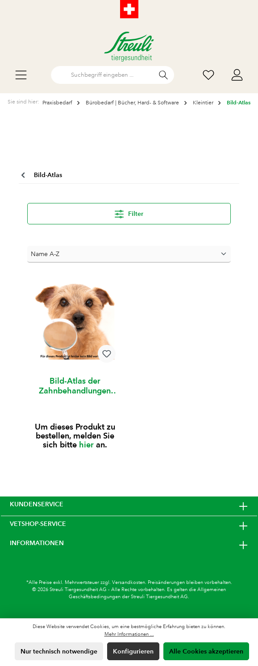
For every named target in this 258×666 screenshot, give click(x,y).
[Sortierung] (129, 254)
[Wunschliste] (208, 75)
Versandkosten (128, 582)
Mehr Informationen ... (129, 634)
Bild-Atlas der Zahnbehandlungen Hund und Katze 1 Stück (75, 386)
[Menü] (21, 75)
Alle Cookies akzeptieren (206, 651)
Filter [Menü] (129, 212)
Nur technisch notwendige (59, 651)
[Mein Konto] (237, 75)
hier (86, 444)
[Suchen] (163, 75)
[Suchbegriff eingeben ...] (102, 75)
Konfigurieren (133, 651)
